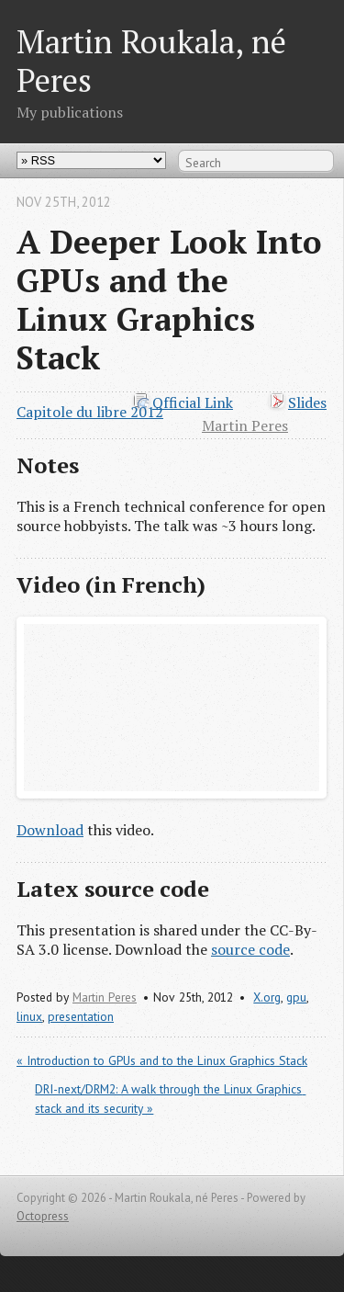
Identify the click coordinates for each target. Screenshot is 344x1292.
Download (50, 830)
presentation (81, 1016)
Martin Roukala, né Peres (151, 60)
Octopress (43, 1216)
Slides (307, 402)
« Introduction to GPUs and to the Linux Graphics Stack (162, 1060)
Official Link (192, 402)
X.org (267, 997)
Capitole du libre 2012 (90, 412)
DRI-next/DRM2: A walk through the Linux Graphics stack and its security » (170, 1098)
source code (250, 949)
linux (29, 1016)
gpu (296, 997)
